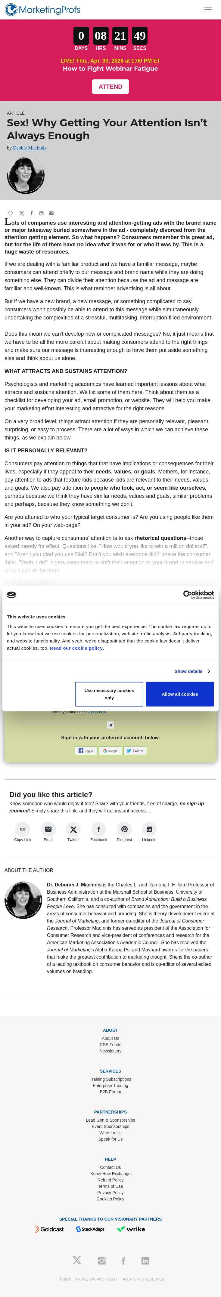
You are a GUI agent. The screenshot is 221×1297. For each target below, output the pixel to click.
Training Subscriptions (110, 1079)
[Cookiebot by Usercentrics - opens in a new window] (187, 594)
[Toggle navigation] (208, 9)
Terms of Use (110, 1186)
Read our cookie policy (76, 647)
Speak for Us (110, 1139)
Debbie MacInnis (29, 147)
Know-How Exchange (110, 1173)
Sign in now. (96, 712)
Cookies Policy (110, 1199)
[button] (86, 750)
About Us (110, 1038)
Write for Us (110, 1132)
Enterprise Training (110, 1085)
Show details (189, 671)
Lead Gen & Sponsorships (110, 1120)
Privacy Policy (110, 1192)
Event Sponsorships (110, 1126)
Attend (110, 86)
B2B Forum (110, 1091)
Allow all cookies (180, 693)
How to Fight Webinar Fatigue (110, 68)
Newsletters (110, 1051)
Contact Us (110, 1167)
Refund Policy (110, 1180)
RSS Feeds (110, 1044)
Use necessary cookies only (109, 694)
